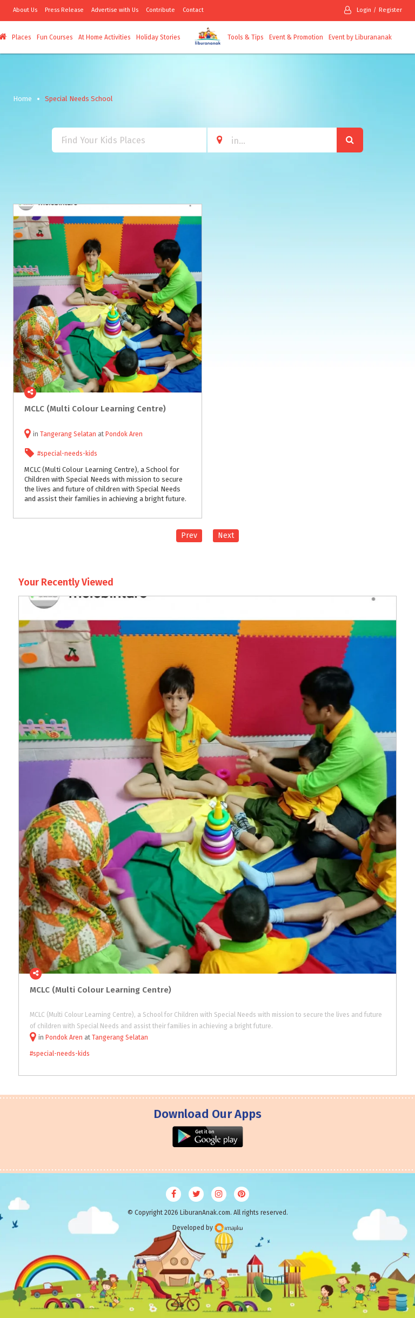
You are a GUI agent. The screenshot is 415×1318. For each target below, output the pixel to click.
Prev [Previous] (189, 535)
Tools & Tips (245, 37)
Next (226, 535)
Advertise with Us (114, 10)
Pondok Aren (124, 434)
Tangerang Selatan (68, 434)
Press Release (64, 10)
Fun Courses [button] (55, 37)
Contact (193, 10)
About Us (25, 10)
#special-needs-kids (67, 453)
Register (390, 10)
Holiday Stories (158, 37)
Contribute (160, 10)
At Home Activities (104, 37)
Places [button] (21, 37)
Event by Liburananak (360, 37)
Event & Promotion (296, 37)
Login (357, 10)
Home (22, 99)
